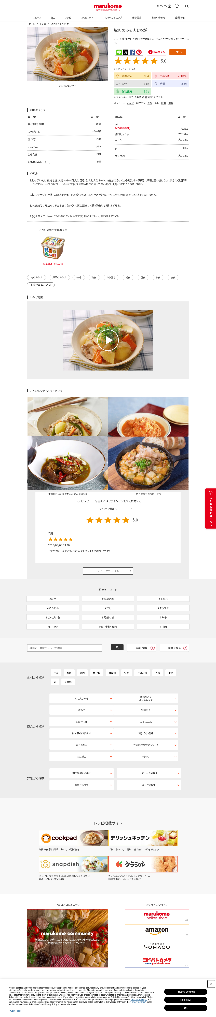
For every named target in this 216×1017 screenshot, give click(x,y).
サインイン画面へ (108, 466)
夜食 (173, 277)
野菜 (170, 103)
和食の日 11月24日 (41, 284)
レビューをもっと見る (108, 528)
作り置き (110, 277)
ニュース (36, 15)
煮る (149, 103)
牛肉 (56, 648)
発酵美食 (136, 15)
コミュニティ (86, 15)
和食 (93, 277)
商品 (52, 15)
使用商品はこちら (67, 86)
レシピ (67, 15)
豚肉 (163, 103)
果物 (170, 648)
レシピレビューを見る (125, 68)
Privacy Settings (186, 991)
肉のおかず (36, 277)
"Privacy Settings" (139, 999)
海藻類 (112, 648)
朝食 (128, 277)
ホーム (31, 23)
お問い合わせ (158, 15)
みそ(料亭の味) (123, 129)
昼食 (143, 277)
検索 (187, 6)
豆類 (157, 648)
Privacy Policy (15, 1011)
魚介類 (96, 648)
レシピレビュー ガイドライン (177, 438)
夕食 (158, 277)
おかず (130, 103)
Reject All (185, 999)
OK (185, 1008)
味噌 (78, 277)
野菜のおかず (59, 277)
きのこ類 (142, 648)
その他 (68, 657)
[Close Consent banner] (211, 984)
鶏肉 (82, 648)
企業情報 (179, 15)
